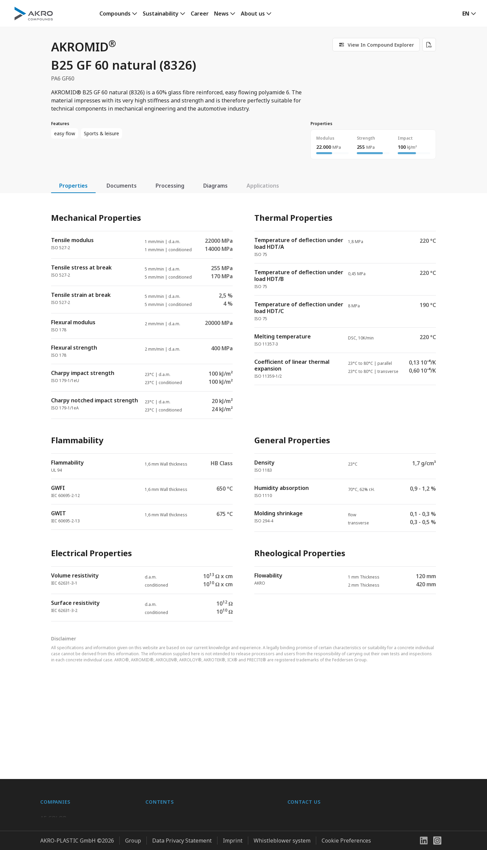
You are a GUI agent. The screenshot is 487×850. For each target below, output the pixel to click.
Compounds (115, 13)
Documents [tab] (122, 185)
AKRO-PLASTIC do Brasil (71, 770)
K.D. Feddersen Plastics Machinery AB (87, 783)
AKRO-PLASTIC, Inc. (65, 810)
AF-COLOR (53, 743)
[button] (469, 13)
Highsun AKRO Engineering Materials (88, 797)
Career (200, 13)
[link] (118, 13)
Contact (155, 770)
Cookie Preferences (346, 840)
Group (133, 840)
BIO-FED (51, 756)
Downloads (159, 783)
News (221, 13)
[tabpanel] (243, 411)
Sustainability (161, 13)
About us (253, 13)
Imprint (232, 840)
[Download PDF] (429, 44)
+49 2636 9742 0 (307, 767)
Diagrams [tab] (215, 185)
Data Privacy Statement (182, 840)
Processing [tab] (170, 185)
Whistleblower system (282, 840)
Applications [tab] (263, 185)
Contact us (300, 783)
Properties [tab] (73, 185)
